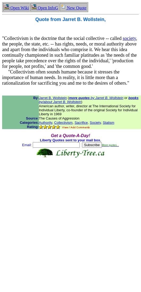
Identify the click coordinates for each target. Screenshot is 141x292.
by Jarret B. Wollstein (96, 98)
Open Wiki (16, 8)
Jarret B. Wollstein (53, 98)
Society (95, 123)
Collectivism (63, 123)
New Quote (73, 8)
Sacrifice (81, 123)
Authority (45, 123)
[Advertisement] (69, 212)
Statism (108, 123)
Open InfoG (44, 8)
